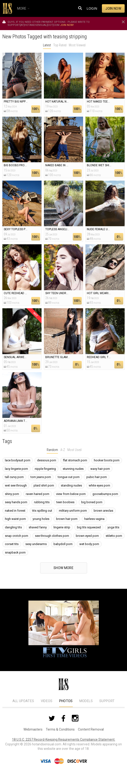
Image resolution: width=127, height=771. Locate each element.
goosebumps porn (105, 494)
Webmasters (32, 729)
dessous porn (46, 460)
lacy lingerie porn (16, 469)
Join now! (67, 25)
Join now (113, 8)
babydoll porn (63, 544)
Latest (47, 45)
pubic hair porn (96, 477)
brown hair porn (66, 519)
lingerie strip (62, 527)
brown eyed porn (87, 536)
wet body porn (89, 544)
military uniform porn (73, 510)
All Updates (23, 701)
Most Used (74, 450)
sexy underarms (36, 544)
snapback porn (15, 552)
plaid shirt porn (44, 485)
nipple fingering (45, 469)
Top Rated (59, 45)
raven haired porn (37, 494)
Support (107, 701)
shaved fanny (38, 527)
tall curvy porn (14, 477)
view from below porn (71, 494)
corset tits (12, 544)
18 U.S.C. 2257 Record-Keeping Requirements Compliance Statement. (63, 739)
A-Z (62, 450)
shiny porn (12, 494)
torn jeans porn (41, 477)
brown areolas (103, 510)
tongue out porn (69, 477)
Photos (66, 701)
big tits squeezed (89, 527)
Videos (47, 701)
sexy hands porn (16, 502)
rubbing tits (42, 502)
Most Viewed (77, 45)
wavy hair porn (100, 469)
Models (86, 701)
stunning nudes (73, 469)
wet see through (16, 485)
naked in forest (15, 510)
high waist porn (15, 519)
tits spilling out (42, 510)
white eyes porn (99, 485)
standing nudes (71, 485)
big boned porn (91, 502)
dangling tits (13, 527)
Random (52, 450)
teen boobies (65, 502)
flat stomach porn (75, 460)
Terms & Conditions (60, 729)
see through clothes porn (52, 536)
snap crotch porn (16, 536)
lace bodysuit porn (17, 460)
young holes (41, 519)
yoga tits (113, 527)
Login (92, 8)
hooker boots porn (106, 460)
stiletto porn (114, 536)
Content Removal (91, 729)
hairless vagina (94, 519)
